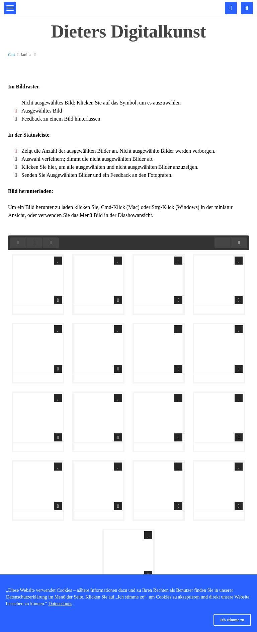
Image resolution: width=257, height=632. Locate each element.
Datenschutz (60, 603)
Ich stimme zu (232, 620)
